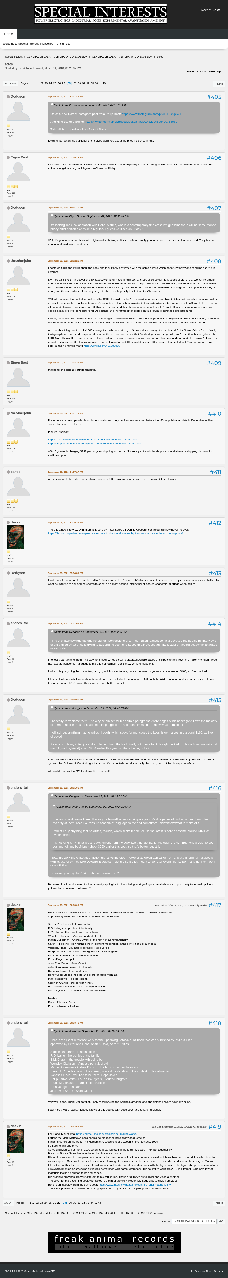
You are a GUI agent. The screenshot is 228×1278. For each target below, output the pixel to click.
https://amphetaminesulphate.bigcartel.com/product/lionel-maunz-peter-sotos (95, 443)
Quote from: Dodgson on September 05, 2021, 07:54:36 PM (90, 631)
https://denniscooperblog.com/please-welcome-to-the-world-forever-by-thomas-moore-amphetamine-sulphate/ (115, 533)
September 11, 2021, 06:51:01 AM (65, 787)
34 (96, 83)
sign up (64, 43)
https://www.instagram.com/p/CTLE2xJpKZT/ (152, 114)
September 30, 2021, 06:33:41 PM (65, 1023)
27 (63, 83)
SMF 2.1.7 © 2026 (14, 1271)
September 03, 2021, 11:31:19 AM (65, 413)
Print (219, 84)
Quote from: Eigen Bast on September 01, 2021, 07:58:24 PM (91, 216)
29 (74, 83)
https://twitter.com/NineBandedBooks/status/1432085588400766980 (131, 121)
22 (41, 83)
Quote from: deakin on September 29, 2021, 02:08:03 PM (89, 1031)
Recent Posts (210, 10)
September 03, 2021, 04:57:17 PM (65, 472)
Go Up (8, 1202)
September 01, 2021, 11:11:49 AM (65, 96)
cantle (15, 472)
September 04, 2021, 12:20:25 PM (65, 522)
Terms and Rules (203, 1271)
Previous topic (197, 71)
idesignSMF (49, 1271)
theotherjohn (21, 261)
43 (104, 83)
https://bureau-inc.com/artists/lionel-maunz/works (106, 1134)
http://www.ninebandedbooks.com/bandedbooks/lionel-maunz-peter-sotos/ (93, 439)
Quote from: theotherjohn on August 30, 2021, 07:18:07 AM (90, 104)
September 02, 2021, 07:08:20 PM (65, 362)
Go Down (10, 83)
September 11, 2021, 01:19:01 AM (65, 699)
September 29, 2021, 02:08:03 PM (65, 905)
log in (52, 43)
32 (88, 83)
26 (59, 83)
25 (54, 83)
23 (46, 83)
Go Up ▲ (218, 1271)
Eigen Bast (19, 157)
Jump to (165, 1221)
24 (50, 83)
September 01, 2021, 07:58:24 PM (65, 157)
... (38, 83)
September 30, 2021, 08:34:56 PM (65, 1126)
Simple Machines (33, 1271)
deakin (16, 522)
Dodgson (18, 96)
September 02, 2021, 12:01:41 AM (65, 207)
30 (79, 83)
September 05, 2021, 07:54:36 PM (65, 573)
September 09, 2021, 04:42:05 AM (65, 623)
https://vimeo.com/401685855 (102, 345)
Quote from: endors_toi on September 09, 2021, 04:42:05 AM (91, 708)
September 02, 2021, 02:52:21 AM (65, 261)
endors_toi (19, 623)
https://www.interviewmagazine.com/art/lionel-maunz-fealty (135, 1184)
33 (92, 83)
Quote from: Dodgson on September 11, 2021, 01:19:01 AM (90, 796)
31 (83, 83)
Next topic (216, 71)
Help (190, 1271)
